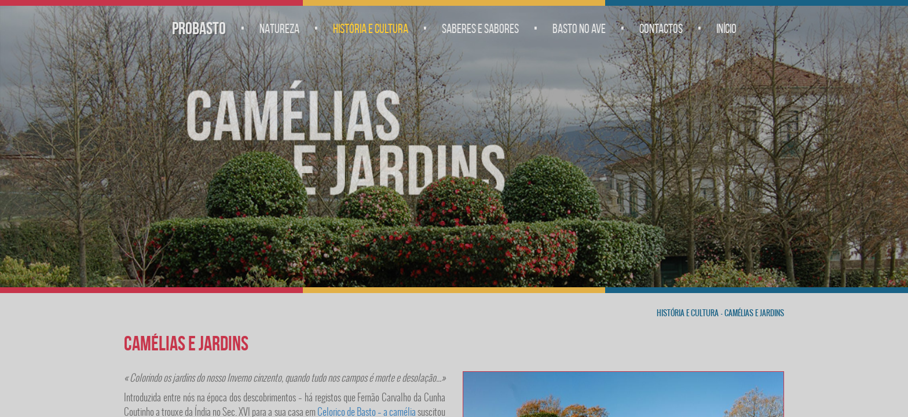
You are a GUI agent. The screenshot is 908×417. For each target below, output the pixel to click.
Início (726, 28)
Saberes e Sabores (480, 28)
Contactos (661, 28)
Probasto (199, 28)
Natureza (279, 28)
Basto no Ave (579, 28)
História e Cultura (370, 28)
